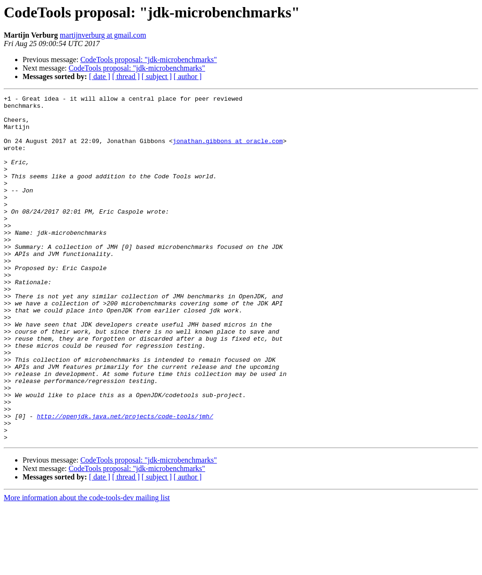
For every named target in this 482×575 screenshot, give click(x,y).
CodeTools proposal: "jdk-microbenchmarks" (148, 60)
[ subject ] (157, 76)
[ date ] (99, 76)
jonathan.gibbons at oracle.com (228, 150)
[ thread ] (126, 76)
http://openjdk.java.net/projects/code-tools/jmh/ (125, 481)
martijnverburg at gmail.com (103, 35)
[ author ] (188, 76)
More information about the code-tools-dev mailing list (87, 567)
